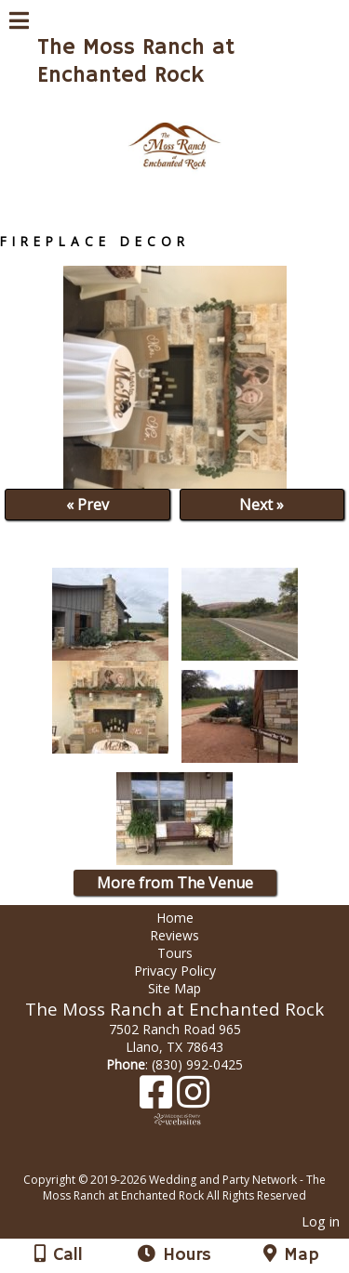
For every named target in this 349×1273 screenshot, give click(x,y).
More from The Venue (175, 883)
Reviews (174, 935)
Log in (321, 1221)
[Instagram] (193, 1098)
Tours (175, 953)
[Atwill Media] (191, 1159)
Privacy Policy (175, 970)
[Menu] (19, 23)
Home (175, 917)
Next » (261, 504)
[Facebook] (158, 1098)
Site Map (174, 988)
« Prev (87, 504)
